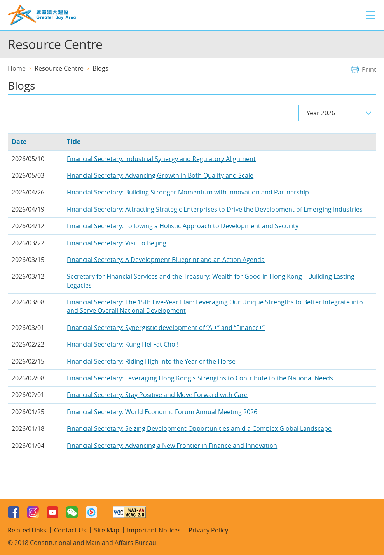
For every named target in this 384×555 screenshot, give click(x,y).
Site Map (106, 530)
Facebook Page (13, 512)
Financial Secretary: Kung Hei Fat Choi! (122, 344)
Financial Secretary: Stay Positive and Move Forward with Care (157, 394)
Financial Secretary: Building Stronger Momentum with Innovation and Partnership (188, 192)
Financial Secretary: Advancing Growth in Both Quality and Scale (160, 175)
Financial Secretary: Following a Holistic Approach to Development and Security (182, 226)
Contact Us (70, 530)
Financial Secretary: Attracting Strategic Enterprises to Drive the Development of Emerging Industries (215, 209)
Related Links (27, 530)
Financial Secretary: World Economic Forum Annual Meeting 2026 (162, 412)
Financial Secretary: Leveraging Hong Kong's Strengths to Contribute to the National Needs (200, 378)
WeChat (72, 512)
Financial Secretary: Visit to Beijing (116, 243)
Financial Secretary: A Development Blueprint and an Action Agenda (166, 259)
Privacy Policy (208, 530)
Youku (91, 512)
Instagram (33, 512)
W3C (129, 512)
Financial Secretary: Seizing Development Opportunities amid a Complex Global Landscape (199, 428)
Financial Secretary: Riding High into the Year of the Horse (151, 361)
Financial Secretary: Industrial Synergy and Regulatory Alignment (161, 158)
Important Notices (154, 530)
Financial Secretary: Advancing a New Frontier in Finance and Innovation (172, 445)
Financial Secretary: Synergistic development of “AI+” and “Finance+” (166, 327)
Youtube (52, 512)
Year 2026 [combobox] (321, 113)
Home (17, 68)
